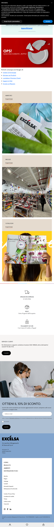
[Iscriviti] (6, 427)
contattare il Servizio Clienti (12, 78)
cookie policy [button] (40, 9)
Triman (5, 499)
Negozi (5, 478)
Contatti (6, 483)
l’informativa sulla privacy (14, 418)
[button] (51, 2)
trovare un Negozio (9, 84)
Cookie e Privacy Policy (9, 494)
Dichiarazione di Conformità (10, 488)
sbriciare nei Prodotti (9, 75)
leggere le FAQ (7, 81)
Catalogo (6, 481)
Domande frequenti (8, 486)
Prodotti (7, 465)
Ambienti (7, 468)
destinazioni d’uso (11, 471)
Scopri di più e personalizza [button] (12, 21)
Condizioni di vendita (9, 496)
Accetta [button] (48, 21)
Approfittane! (26, 28)
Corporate (6, 504)
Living (6, 462)
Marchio (6, 476)
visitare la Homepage (9, 72)
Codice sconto (7, 501)
